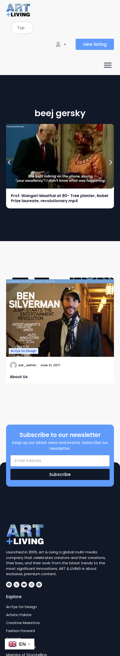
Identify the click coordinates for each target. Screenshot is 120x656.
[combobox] (22, 28)
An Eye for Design (23, 351)
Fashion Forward (20, 630)
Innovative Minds (21, 646)
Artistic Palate (19, 614)
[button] (107, 65)
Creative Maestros (23, 622)
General (13, 638)
